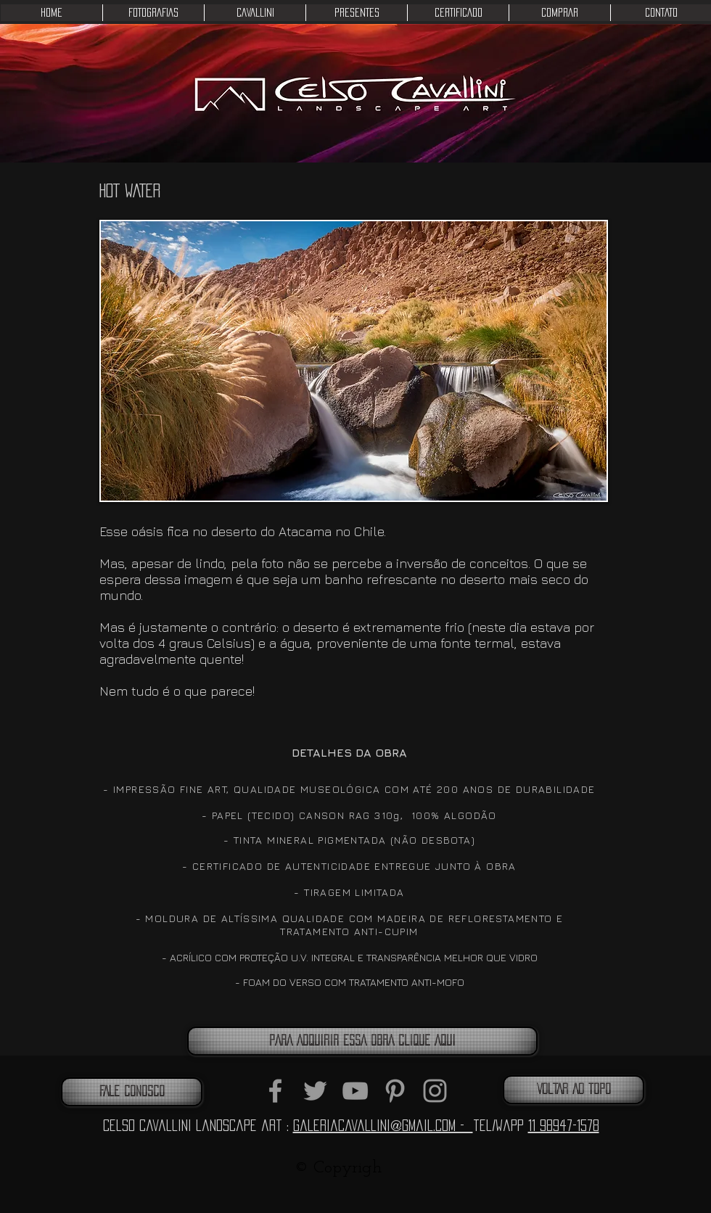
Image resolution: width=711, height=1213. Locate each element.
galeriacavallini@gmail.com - (383, 1125)
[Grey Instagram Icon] (435, 1090)
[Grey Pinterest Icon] (395, 1090)
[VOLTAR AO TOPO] (573, 1089)
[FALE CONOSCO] (131, 1091)
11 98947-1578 (563, 1125)
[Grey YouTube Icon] (355, 1090)
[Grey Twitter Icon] (315, 1090)
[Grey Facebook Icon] (275, 1090)
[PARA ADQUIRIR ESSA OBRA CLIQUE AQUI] (362, 1041)
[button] (153, 12)
